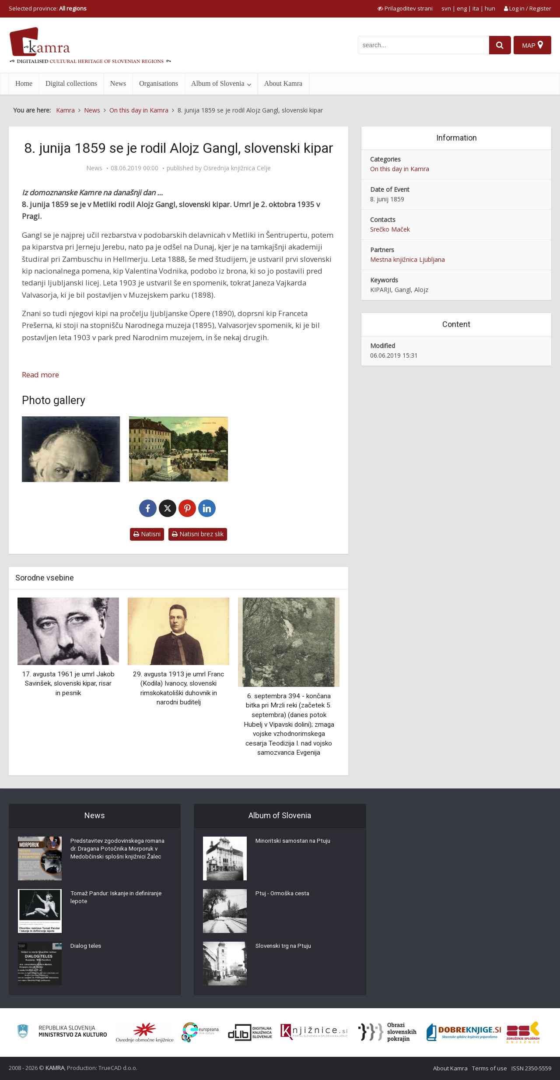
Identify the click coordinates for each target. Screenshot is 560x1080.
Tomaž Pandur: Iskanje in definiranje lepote (120, 900)
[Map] (532, 45)
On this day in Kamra (399, 169)
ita (475, 8)
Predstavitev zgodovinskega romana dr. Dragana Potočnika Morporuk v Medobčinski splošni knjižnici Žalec (114, 856)
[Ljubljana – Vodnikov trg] (178, 449)
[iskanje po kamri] (421, 45)
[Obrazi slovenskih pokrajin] (387, 1032)
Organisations (158, 83)
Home (23, 83)
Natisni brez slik (198, 534)
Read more (40, 374)
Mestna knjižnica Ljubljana (407, 259)
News (118, 83)
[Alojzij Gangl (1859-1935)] (71, 449)
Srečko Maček (390, 229)
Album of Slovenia (218, 83)
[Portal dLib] (250, 1032)
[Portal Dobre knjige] (464, 1032)
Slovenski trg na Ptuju (285, 948)
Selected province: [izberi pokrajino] (48, 8)
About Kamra (283, 83)
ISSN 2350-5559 (531, 1068)
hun (490, 8)
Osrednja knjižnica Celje (237, 168)
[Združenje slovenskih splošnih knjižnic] (314, 1032)
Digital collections (71, 83)
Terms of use (489, 1068)
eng (462, 8)
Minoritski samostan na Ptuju (296, 843)
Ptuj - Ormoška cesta (284, 895)
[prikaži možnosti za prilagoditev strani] (405, 8)
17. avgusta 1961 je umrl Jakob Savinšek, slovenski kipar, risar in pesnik (68, 683)
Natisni (147, 534)
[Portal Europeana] (200, 1032)
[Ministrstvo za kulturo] (61, 1032)
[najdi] (498, 45)
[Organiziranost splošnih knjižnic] (145, 1032)
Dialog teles (86, 948)
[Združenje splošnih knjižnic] (523, 1032)
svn (446, 8)
